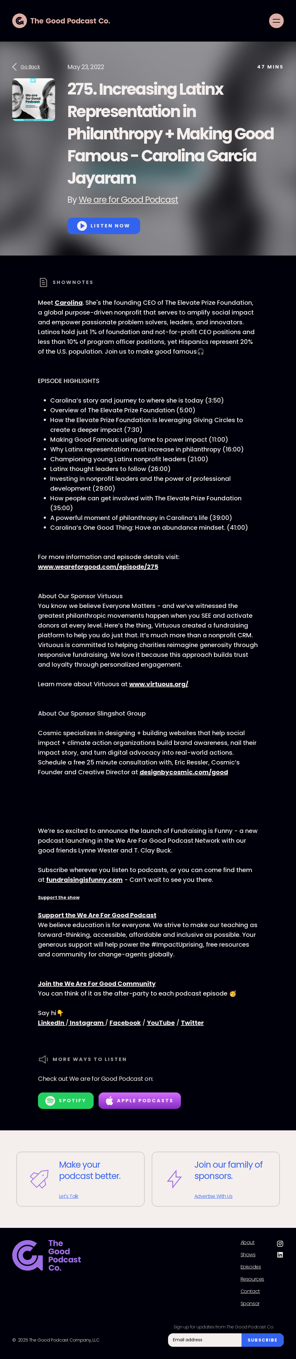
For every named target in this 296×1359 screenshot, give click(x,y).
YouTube (161, 1022)
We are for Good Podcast (128, 200)
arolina (71, 302)
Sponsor (250, 1303)
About (248, 1242)
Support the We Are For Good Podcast (97, 915)
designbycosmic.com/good (184, 772)
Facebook (125, 1022)
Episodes (251, 1267)
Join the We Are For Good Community (97, 983)
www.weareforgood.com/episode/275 (98, 566)
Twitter (192, 1022)
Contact (250, 1291)
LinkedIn (52, 1022)
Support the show (59, 897)
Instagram (87, 1022)
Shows (248, 1254)
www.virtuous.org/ (158, 684)
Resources (252, 1279)
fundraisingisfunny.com (84, 879)
